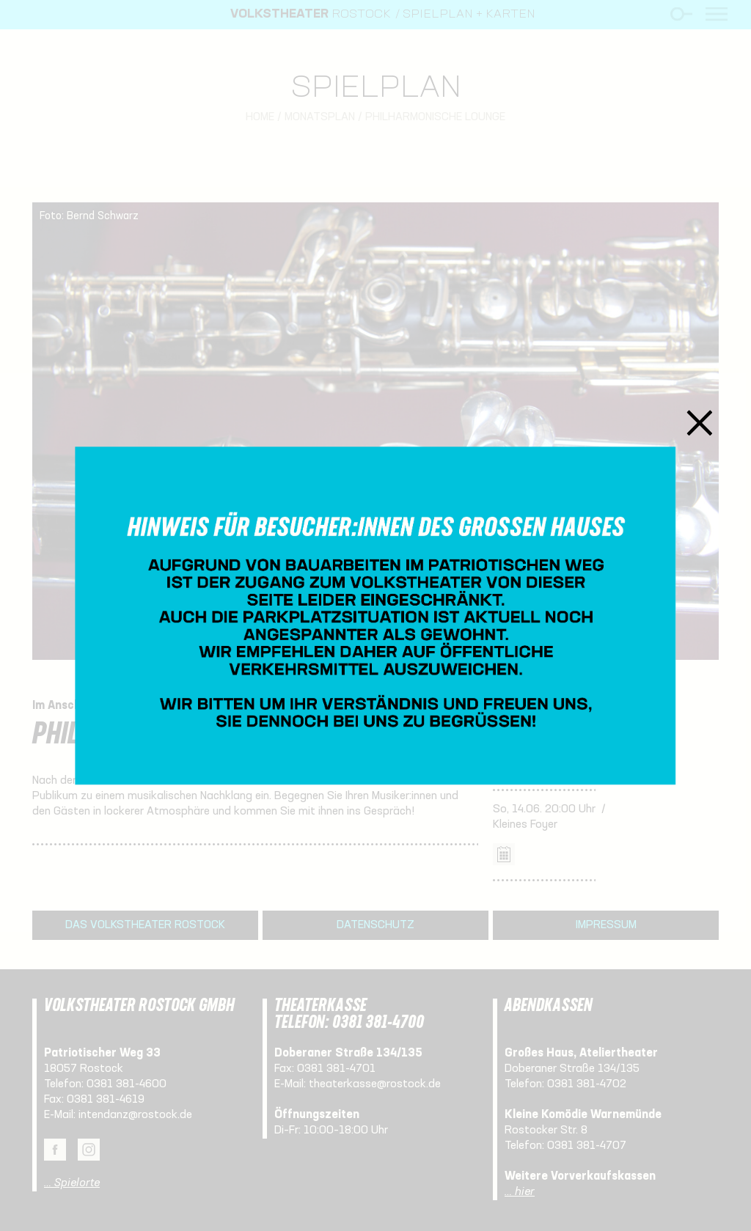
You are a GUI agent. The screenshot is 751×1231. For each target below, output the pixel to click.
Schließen (700, 423)
